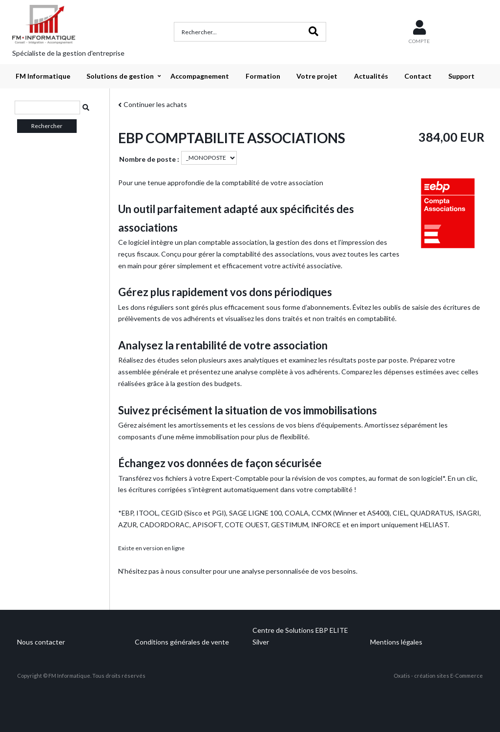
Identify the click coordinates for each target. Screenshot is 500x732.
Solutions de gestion (120, 76)
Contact (418, 76)
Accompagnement (199, 76)
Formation (263, 76)
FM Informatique (43, 76)
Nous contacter (41, 642)
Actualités (371, 76)
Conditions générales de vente (182, 642)
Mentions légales (396, 642)
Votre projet (316, 76)
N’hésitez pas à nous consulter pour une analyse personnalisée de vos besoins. (237, 571)
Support (461, 76)
